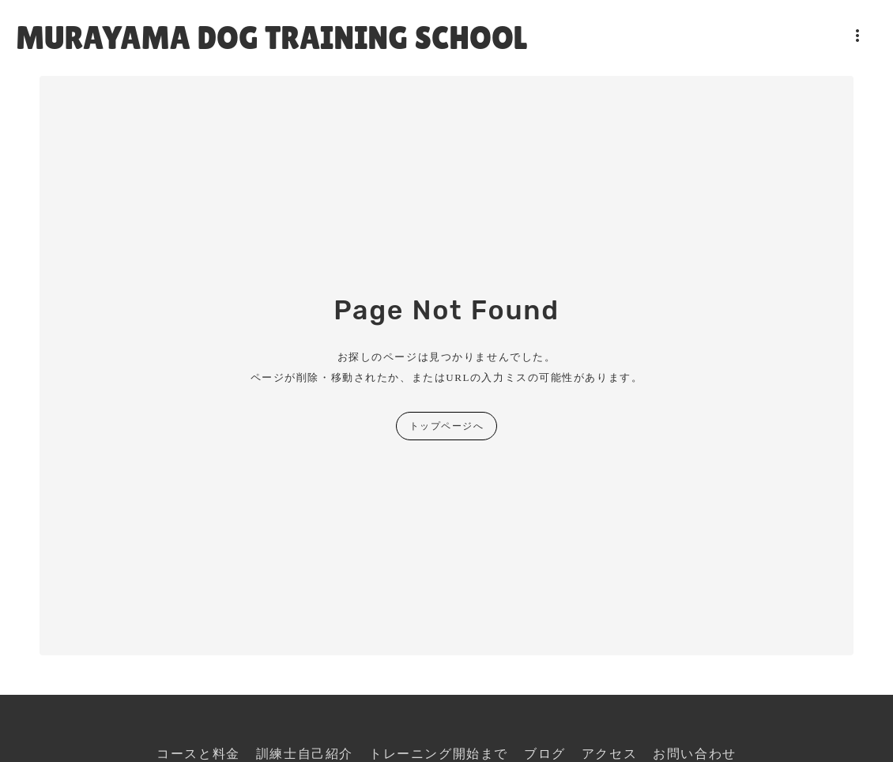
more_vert (857, 35)
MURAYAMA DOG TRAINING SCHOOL (271, 38)
